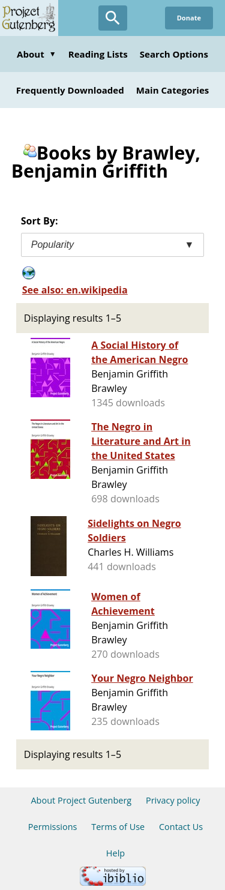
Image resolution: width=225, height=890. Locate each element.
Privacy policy (173, 800)
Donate (189, 17)
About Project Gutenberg (81, 800)
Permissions (52, 826)
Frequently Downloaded (70, 90)
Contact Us (181, 826)
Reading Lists (98, 54)
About (36, 54)
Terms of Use (118, 826)
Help (115, 853)
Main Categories (172, 90)
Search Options (174, 54)
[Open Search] (112, 18)
